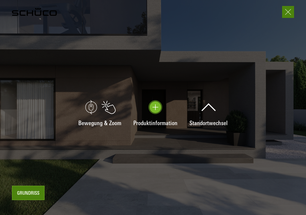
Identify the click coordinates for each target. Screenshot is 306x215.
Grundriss (28, 193)
